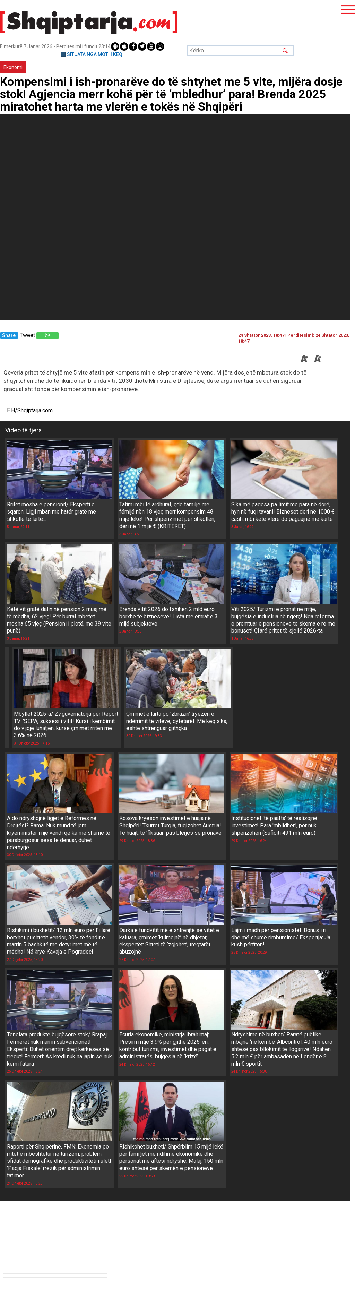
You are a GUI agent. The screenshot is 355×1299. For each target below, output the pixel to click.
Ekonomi (13, 67)
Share (9, 335)
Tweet (27, 335)
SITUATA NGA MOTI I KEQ (94, 54)
